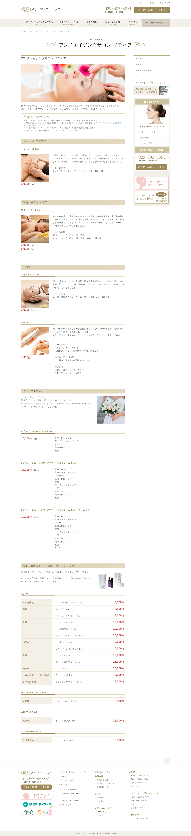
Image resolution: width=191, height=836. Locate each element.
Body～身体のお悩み (139, 779)
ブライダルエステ (138, 808)
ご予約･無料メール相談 (70, 794)
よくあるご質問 (146, 143)
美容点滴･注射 (103, 780)
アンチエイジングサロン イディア (151, 83)
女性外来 (100, 798)
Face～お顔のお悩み (139, 776)
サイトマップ (165, 3)
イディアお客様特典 (68, 789)
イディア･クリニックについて (152, 127)
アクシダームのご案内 (140, 818)
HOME (24, 31)
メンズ (139, 77)
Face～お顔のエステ (139, 797)
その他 (133, 804)
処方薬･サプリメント (105, 783)
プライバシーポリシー (148, 3)
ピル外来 (100, 801)
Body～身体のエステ (139, 800)
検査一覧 (134, 786)
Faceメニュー (102, 812)
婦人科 (139, 64)
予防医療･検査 (103, 787)
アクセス (64, 785)
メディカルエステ (143, 71)
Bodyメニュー (102, 815)
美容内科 (139, 58)
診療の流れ (144, 138)
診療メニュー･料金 (36, 31)
